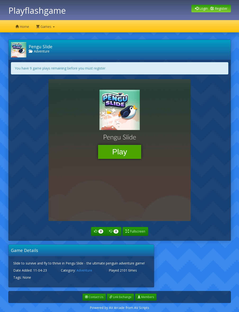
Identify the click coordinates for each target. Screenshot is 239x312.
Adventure (39, 51)
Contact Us (94, 297)
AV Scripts (141, 307)
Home (22, 26)
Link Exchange (120, 297)
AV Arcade (117, 307)
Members (146, 297)
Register (219, 8)
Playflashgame (37, 10)
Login (201, 8)
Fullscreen (135, 231)
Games (45, 26)
